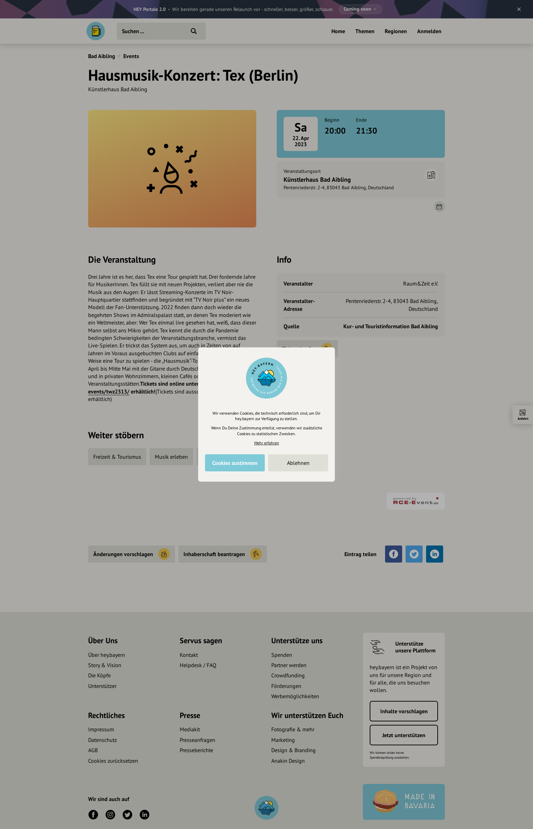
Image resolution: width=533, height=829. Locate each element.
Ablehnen (298, 462)
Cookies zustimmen (235, 462)
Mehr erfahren (266, 442)
